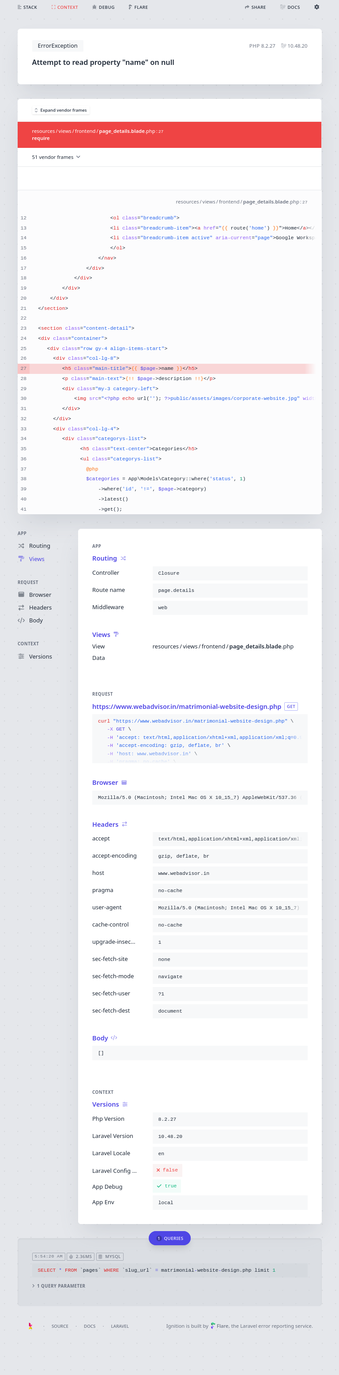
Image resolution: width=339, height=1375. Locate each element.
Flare (220, 1325)
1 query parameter (58, 1286)
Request (28, 582)
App (22, 533)
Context (28, 644)
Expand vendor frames (61, 110)
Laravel (120, 1326)
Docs (89, 1326)
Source (60, 1326)
